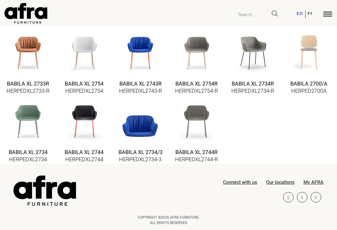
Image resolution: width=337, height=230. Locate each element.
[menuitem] (300, 14)
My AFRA (313, 182)
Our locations (280, 182)
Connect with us (240, 182)
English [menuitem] (299, 14)
